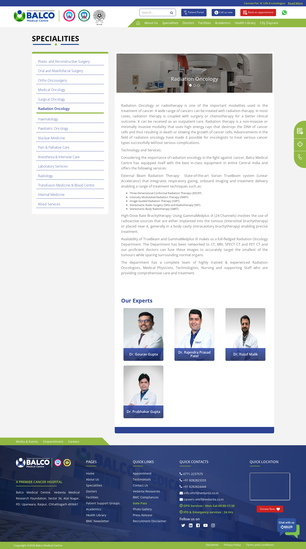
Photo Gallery (142, 509)
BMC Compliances (146, 497)
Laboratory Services (53, 162)
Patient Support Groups (103, 503)
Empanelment (53, 441)
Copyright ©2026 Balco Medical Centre (38, 545)
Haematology (48, 116)
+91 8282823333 (193, 480)
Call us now (223, 12)
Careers (73, 441)
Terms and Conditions (260, 545)
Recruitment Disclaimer (149, 521)
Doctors (188, 23)
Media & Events (27, 441)
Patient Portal (194, 12)
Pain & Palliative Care (54, 144)
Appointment (142, 473)
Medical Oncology (51, 88)
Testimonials (142, 479)
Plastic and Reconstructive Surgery (64, 61)
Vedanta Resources (146, 491)
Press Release (142, 515)
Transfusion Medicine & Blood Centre (66, 180)
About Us (151, 23)
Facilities (204, 23)
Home (90, 473)
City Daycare (269, 23)
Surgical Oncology (51, 97)
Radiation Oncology (54, 106)
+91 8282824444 (193, 487)
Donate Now (270, 509)
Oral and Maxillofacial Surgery (60, 70)
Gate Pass (140, 503)
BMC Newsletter (97, 521)
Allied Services (49, 198)
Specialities (170, 23)
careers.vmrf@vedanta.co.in (202, 499)
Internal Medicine (51, 189)
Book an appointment (258, 12)
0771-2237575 (191, 474)
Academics (223, 23)
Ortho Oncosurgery (52, 79)
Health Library (245, 23)
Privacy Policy (232, 545)
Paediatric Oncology (53, 126)
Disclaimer (212, 545)
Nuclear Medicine (51, 135)
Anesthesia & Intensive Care (59, 153)
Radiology (45, 171)
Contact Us (140, 485)
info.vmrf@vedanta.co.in (199, 493)
